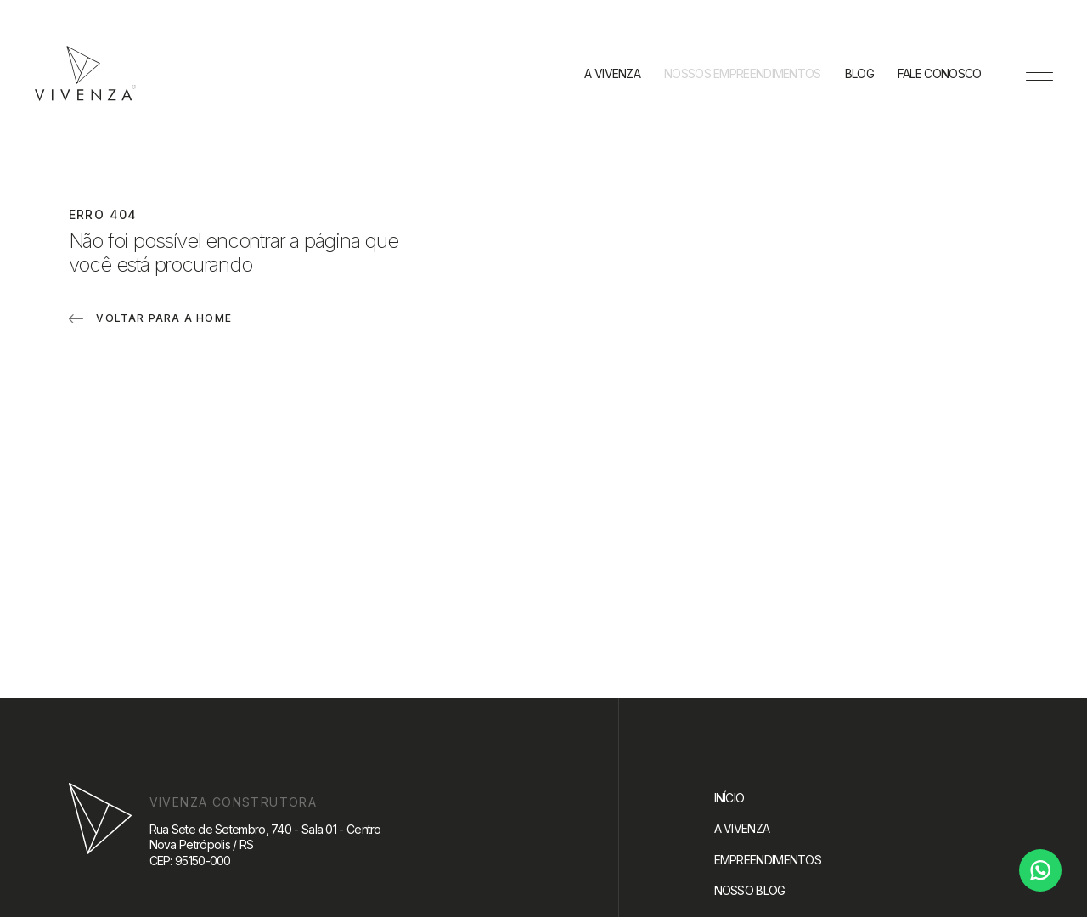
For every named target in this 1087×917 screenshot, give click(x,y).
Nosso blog (750, 890)
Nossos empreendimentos (742, 73)
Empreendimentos (768, 859)
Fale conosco (940, 73)
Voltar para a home (164, 318)
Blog (859, 73)
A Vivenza (612, 73)
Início (729, 797)
